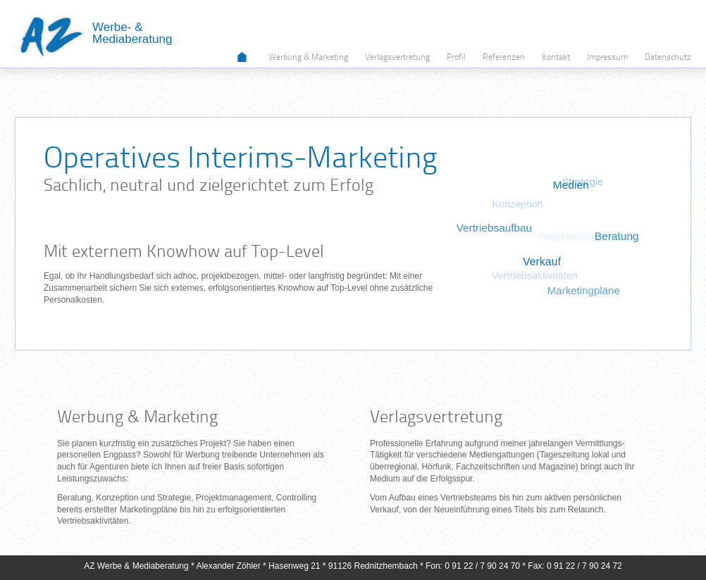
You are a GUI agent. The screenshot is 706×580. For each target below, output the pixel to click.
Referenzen (504, 57)
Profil (456, 57)
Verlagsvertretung (397, 57)
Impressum (607, 57)
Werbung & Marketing (308, 57)
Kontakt (556, 57)
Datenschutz (668, 57)
